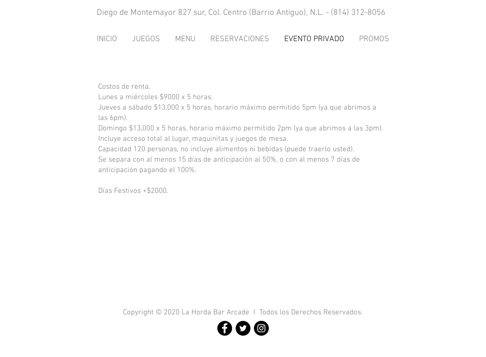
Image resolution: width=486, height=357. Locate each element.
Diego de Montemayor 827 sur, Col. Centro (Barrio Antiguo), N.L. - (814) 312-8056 (241, 13)
